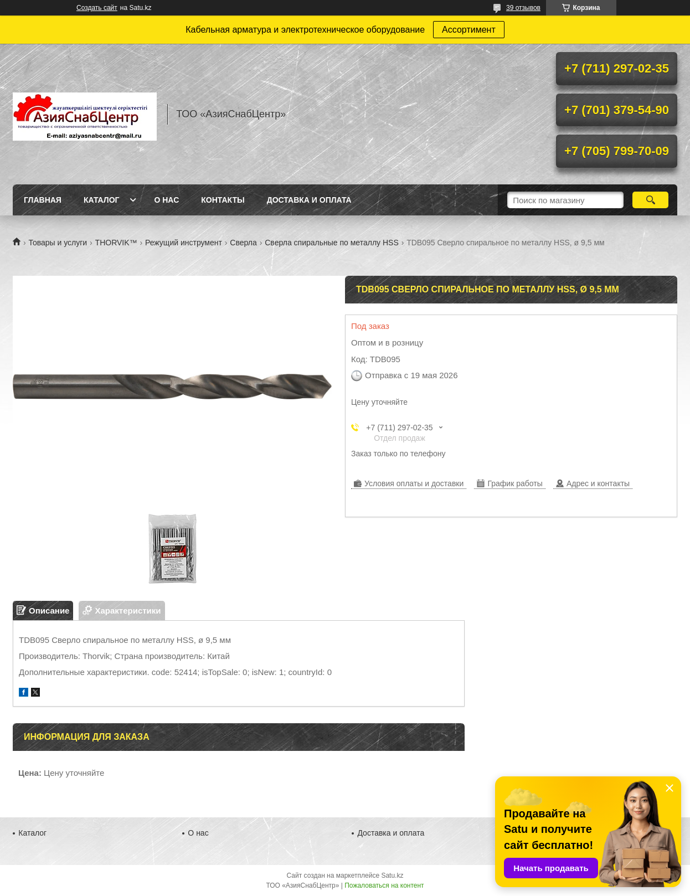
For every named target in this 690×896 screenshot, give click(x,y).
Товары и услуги (57, 242)
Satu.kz (392, 875)
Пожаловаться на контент (384, 885)
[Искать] (650, 200)
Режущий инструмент (183, 242)
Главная (42, 199)
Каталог (102, 199)
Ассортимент (469, 29)
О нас (166, 199)
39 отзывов (523, 8)
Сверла (243, 242)
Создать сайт (96, 8)
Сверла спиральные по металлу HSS (332, 242)
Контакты (222, 199)
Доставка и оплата (309, 199)
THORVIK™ (116, 242)
